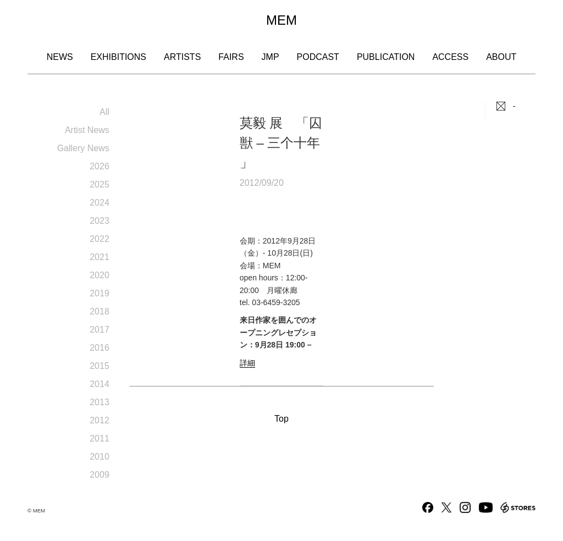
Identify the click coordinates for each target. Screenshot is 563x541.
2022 (99, 239)
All (104, 112)
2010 (99, 456)
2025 (99, 184)
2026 (99, 166)
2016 (99, 347)
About (501, 57)
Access (450, 57)
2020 (99, 275)
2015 (99, 366)
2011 (99, 438)
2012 (99, 420)
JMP (270, 57)
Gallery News (83, 148)
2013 (99, 402)
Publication (386, 57)
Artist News (87, 130)
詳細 (247, 362)
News (60, 57)
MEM (281, 20)
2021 (99, 257)
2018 (99, 311)
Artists (182, 57)
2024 (99, 202)
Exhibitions (118, 57)
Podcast (318, 57)
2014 (99, 384)
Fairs (231, 57)
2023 (99, 220)
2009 (99, 474)
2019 (99, 293)
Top (281, 418)
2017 (99, 329)
